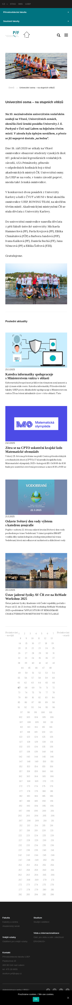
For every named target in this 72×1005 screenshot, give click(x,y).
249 (36, 860)
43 (53, 663)
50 (26, 673)
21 (26, 648)
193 (28, 805)
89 (46, 702)
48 (50, 668)
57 (33, 678)
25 (53, 648)
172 (20, 786)
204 (36, 815)
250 (45, 860)
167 (21, 781)
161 (51, 771)
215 (43, 825)
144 (36, 756)
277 (20, 889)
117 (21, 732)
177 (21, 791)
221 (51, 830)
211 (52, 820)
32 (19, 658)
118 (28, 732)
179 (36, 791)
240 (44, 850)
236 (52, 845)
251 (52, 860)
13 (52, 638)
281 (52, 889)
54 (53, 673)
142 (20, 756)
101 (50, 712)
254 (36, 865)
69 (33, 687)
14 (20, 643)
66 (53, 682)
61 (19, 682)
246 (52, 855)
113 (28, 727)
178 (28, 791)
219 (36, 830)
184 (36, 796)
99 (35, 712)
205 (44, 815)
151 (52, 761)
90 (53, 702)
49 (19, 673)
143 (28, 756)
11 (39, 638)
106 (52, 717)
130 (44, 741)
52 (40, 673)
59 (46, 678)
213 (28, 825)
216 (51, 825)
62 (25, 682)
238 (28, 850)
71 (47, 687)
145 (44, 756)
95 (46, 707)
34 (33, 658)
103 (28, 717)
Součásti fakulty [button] (36, 21)
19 (53, 643)
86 (26, 702)
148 (28, 761)
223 (28, 835)
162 (20, 776)
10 (32, 638)
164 (36, 776)
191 (51, 801)
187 (20, 801)
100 (43, 712)
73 (19, 692)
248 (28, 860)
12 (45, 638)
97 (21, 712)
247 (20, 860)
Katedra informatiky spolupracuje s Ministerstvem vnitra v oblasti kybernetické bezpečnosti (29, 378)
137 (20, 751)
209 (37, 820)
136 (51, 746)
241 (52, 850)
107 (21, 722)
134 (36, 746)
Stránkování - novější (11, 634)
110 (44, 722)
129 (36, 741)
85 (19, 702)
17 (40, 643)
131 (51, 741)
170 (44, 781)
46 (36, 668)
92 (25, 707)
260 (44, 870)
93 (32, 707)
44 (22, 668)
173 (28, 786)
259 (36, 870)
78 (53, 692)
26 (19, 653)
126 (51, 736)
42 (46, 663)
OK (35, 999)
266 (52, 874)
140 (44, 751)
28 (33, 653)
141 (51, 751)
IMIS (20, 4)
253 (28, 865)
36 (46, 658)
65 (46, 682)
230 (44, 840)
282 (20, 894)
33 (26, 658)
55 (19, 678)
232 (20, 845)
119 (36, 732)
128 (28, 741)
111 (52, 722)
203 (28, 815)
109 (37, 722)
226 (52, 835)
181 (51, 791)
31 (53, 653)
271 (52, 879)
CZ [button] (5, 4)
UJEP (28, 4)
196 (52, 805)
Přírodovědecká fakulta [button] (36, 12)
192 (20, 805)
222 (20, 835)
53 (46, 673)
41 (40, 663)
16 (33, 643)
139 (36, 751)
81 (33, 697)
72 (53, 687)
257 (20, 870)
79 (19, 697)
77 (47, 692)
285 (44, 894)
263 (28, 874)
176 (51, 786)
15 (26, 643)
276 (52, 884)
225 (44, 835)
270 (45, 879)
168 (28, 781)
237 (20, 850)
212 (20, 825)
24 (46, 648)
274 (36, 884)
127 (21, 741)
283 (28, 894)
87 (33, 702)
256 (52, 865)
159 (36, 771)
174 (36, 786)
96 (53, 707)
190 (44, 801)
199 (36, 810)
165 (44, 776)
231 (52, 840)
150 (44, 761)
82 (39, 697)
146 (52, 756)
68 (26, 687)
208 (28, 820)
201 (52, 810)
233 (28, 845)
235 (44, 845)
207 (20, 820)
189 (36, 801)
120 (43, 732)
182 (20, 796)
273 (28, 884)
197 (20, 810)
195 (44, 805)
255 (44, 865)
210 (45, 820)
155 (43, 766)
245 (44, 855)
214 (36, 825)
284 (36, 894)
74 (26, 692)
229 (36, 840)
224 (36, 835)
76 (40, 692)
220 (44, 830)
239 (36, 850)
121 (51, 732)
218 (28, 830)
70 (40, 687)
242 (20, 855)
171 (52, 781)
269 (36, 879)
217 (20, 830)
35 (40, 658)
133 (28, 746)
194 (36, 805)
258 (28, 870)
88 (39, 702)
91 (19, 707)
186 (51, 796)
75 (33, 692)
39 (26, 663)
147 (21, 761)
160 (44, 771)
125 (43, 736)
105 (44, 717)
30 (47, 653)
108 (29, 722)
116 (50, 727)
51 (33, 673)
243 (28, 855)
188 (28, 801)
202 (20, 815)
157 (20, 771)
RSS (26, 990)
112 (21, 727)
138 (28, 751)
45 (29, 668)
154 (36, 766)
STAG (13, 4)
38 (19, 663)
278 (28, 889)
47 (43, 668)
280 (44, 889)
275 (44, 884)
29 (40, 653)
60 (53, 678)
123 (28, 736)
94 (39, 707)
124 (36, 736)
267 (20, 879)
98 (28, 712)
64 (39, 682)
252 (20, 865)
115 (43, 727)
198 (28, 810)
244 (36, 855)
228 (28, 840)
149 (36, 761)
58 (39, 678)
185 (43, 796)
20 (19, 648)
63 (32, 682)
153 (28, 766)
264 (36, 874)
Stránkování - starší (63, 634)
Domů (11, 87)
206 (52, 815)
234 (36, 845)
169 (36, 781)
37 (53, 658)
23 (39, 648)
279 (36, 889)
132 (20, 746)
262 (20, 874)
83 (46, 697)
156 (51, 766)
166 (52, 776)
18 (46, 643)
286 (52, 894)
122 (20, 736)
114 (36, 727)
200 (44, 810)
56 (26, 678)
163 (28, 776)
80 (26, 697)
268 (28, 879)
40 (33, 663)
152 (20, 766)
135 (43, 746)
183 (28, 796)
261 (52, 870)
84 (53, 697)
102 (20, 717)
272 (20, 884)
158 (28, 771)
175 (43, 786)
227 (20, 840)
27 (26, 653)
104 (36, 717)
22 (33, 648)
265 (44, 874)
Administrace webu (12, 990)
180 (44, 791)
